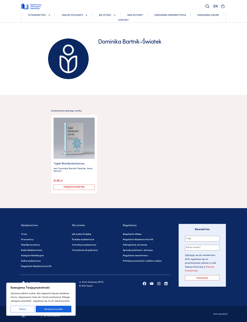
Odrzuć (22, 309)
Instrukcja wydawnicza (84, 245)
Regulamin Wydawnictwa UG (36, 266)
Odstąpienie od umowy (135, 245)
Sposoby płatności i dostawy (138, 250)
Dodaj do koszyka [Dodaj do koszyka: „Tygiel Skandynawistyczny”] (74, 187)
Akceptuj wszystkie (53, 309)
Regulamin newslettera (135, 256)
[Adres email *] (202, 247)
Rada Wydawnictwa (31, 250)
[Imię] (202, 239)
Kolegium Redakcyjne (32, 256)
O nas (24, 234)
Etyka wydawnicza (31, 261)
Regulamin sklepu (132, 234)
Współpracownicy (30, 245)
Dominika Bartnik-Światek (72, 168)
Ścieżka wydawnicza (83, 239)
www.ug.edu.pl (220, 314)
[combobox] (187, 6)
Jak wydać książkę (81, 234)
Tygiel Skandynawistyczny (69, 163)
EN (215, 6)
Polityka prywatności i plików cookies (142, 261)
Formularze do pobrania (85, 250)
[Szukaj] (207, 6)
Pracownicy (27, 239)
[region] (41, 299)
